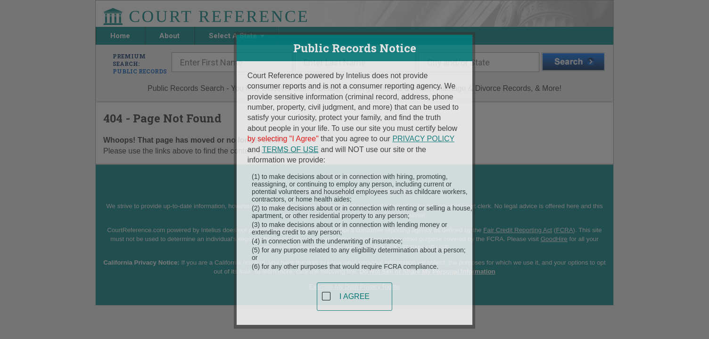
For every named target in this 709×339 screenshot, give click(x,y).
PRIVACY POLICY (423, 135)
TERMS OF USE (290, 146)
